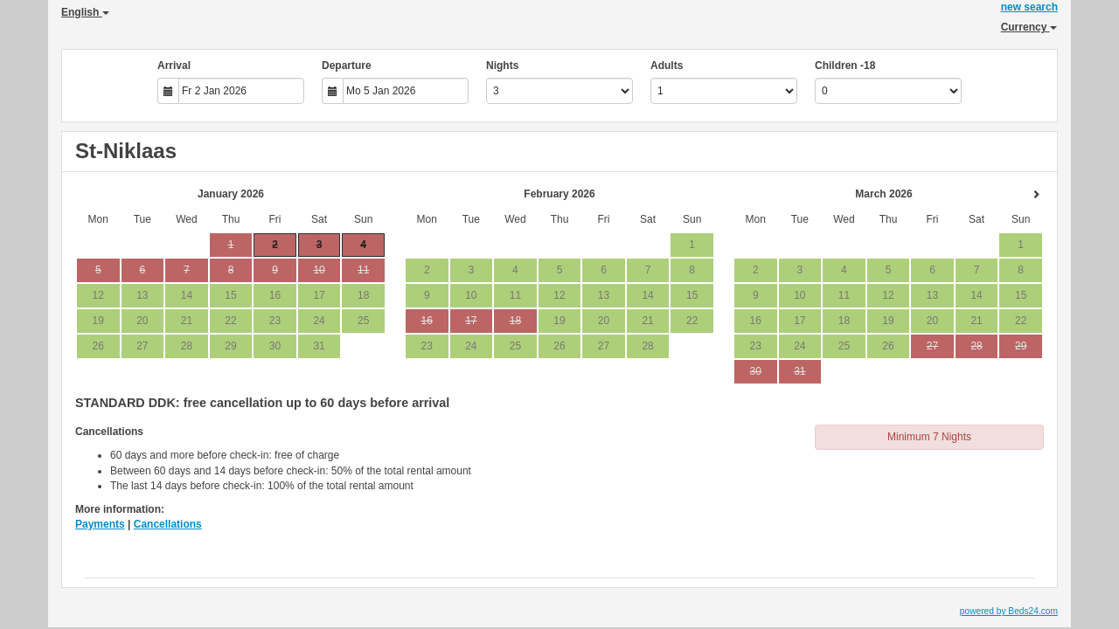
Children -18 (845, 65)
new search (1029, 7)
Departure (347, 65)
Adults (666, 65)
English (85, 12)
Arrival (174, 65)
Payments (100, 524)
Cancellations (168, 524)
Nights (502, 65)
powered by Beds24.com (1009, 611)
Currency (1029, 27)
